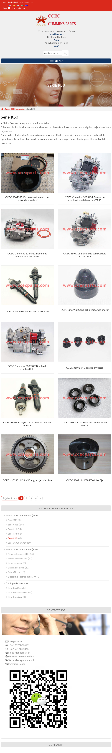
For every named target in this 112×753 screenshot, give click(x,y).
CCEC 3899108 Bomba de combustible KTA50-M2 (84, 255)
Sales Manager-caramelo (21, 660)
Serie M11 (12, 520)
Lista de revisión (15, 597)
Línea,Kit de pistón (16, 567)
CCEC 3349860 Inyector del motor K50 (27, 311)
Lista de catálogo (15, 588)
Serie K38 (12, 533)
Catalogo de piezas (15, 583)
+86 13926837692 (18, 645)
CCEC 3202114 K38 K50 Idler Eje (84, 480)
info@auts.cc (56, 33)
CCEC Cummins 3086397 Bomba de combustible (27, 367)
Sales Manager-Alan (19, 652)
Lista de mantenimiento (18, 592)
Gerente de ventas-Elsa (21, 656)
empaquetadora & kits (17, 558)
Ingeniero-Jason (16, 663)
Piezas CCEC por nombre (18, 549)
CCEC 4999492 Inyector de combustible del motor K (27, 424)
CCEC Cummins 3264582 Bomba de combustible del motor (27, 255)
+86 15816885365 (18, 648)
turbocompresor (15, 563)
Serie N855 (13, 524)
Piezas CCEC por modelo (15, 109)
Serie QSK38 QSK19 (17, 543)
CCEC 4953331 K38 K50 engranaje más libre (27, 480)
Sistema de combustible (18, 554)
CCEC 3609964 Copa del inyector (84, 367)
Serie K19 (12, 529)
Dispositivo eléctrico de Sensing (22, 577)
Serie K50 (12, 538)
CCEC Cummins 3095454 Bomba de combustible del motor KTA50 (84, 199)
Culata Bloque (14, 572)
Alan (56, 39)
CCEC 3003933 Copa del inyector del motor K (85, 311)
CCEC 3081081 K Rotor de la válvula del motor (85, 424)
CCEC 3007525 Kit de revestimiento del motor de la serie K (27, 199)
